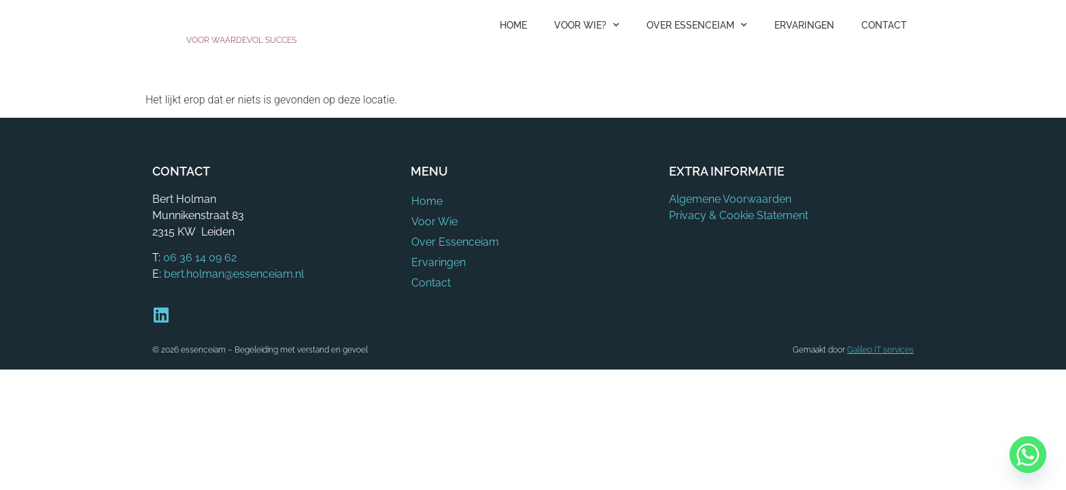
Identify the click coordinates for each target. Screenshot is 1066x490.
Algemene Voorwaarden (730, 199)
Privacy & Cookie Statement (738, 215)
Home (513, 25)
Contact (884, 25)
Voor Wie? (586, 25)
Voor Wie (434, 221)
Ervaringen (804, 25)
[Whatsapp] (1028, 454)
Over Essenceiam (697, 25)
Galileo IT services (880, 350)
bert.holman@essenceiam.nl (234, 273)
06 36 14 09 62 (200, 257)
